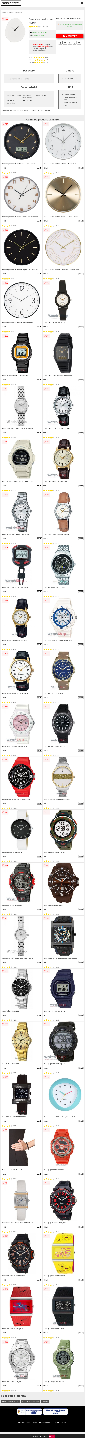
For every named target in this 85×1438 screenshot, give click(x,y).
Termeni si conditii (24, 1422)
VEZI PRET (70, 35)
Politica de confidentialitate (43, 1422)
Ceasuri (4, 12)
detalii (39, 168)
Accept (51, 1436)
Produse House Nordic (30, 1401)
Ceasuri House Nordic (16, 12)
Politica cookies (61, 1422)
